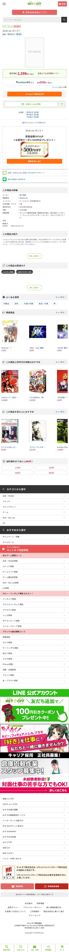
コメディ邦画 (8, 272)
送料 (16, 303)
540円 (17, 473)
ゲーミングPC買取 (10, 648)
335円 (51, 467)
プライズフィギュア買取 (13, 604)
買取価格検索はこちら (34, 12)
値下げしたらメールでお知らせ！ (34, 122)
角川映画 (23, 195)
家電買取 (6, 637)
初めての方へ (8, 853)
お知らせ (6, 847)
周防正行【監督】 (14, 34)
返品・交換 (43, 303)
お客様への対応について (15, 911)
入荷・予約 (34, 950)
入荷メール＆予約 (33, 104)
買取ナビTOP (8, 798)
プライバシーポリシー (32, 907)
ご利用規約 (34, 911)
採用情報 (40, 903)
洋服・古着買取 (9, 669)
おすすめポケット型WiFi (13, 826)
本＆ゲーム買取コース (12, 555)
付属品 (6, 303)
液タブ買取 (7, 653)
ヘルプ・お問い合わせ (12, 858)
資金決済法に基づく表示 (53, 911)
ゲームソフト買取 (10, 571)
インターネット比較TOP (13, 820)
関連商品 (36, 312)
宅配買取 (19, 886)
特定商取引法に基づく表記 (34, 928)
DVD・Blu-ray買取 (11, 582)
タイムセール (8, 542)
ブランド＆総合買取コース (14, 631)
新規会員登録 (53, 886)
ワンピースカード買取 (12, 626)
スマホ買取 (7, 658)
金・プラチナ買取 (10, 680)
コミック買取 (8, 566)
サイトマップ (34, 915)
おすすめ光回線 (9, 836)
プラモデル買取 (9, 610)
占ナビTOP (7, 842)
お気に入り (20, 950)
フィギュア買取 (9, 599)
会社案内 (28, 903)
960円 (51, 473)
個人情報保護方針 (53, 907)
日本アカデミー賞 (24, 272)
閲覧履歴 (48, 950)
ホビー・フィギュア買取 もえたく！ (18, 593)
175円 (17, 467)
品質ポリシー (13, 907)
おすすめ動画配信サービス (14, 815)
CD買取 (6, 588)
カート (62, 950)
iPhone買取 (8, 664)
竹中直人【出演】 (33, 117)
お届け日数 (28, 303)
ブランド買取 (8, 675)
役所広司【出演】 (33, 112)
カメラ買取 (7, 642)
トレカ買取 (7, 615)
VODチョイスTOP (10, 804)
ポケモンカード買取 (11, 620)
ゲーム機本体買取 (10, 577)
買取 (64, 3)
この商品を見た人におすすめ (36, 411)
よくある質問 (36, 297)
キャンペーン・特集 (11, 536)
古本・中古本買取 (10, 561)
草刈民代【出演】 (33, 114)
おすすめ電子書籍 (10, 809)
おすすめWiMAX (9, 831)
